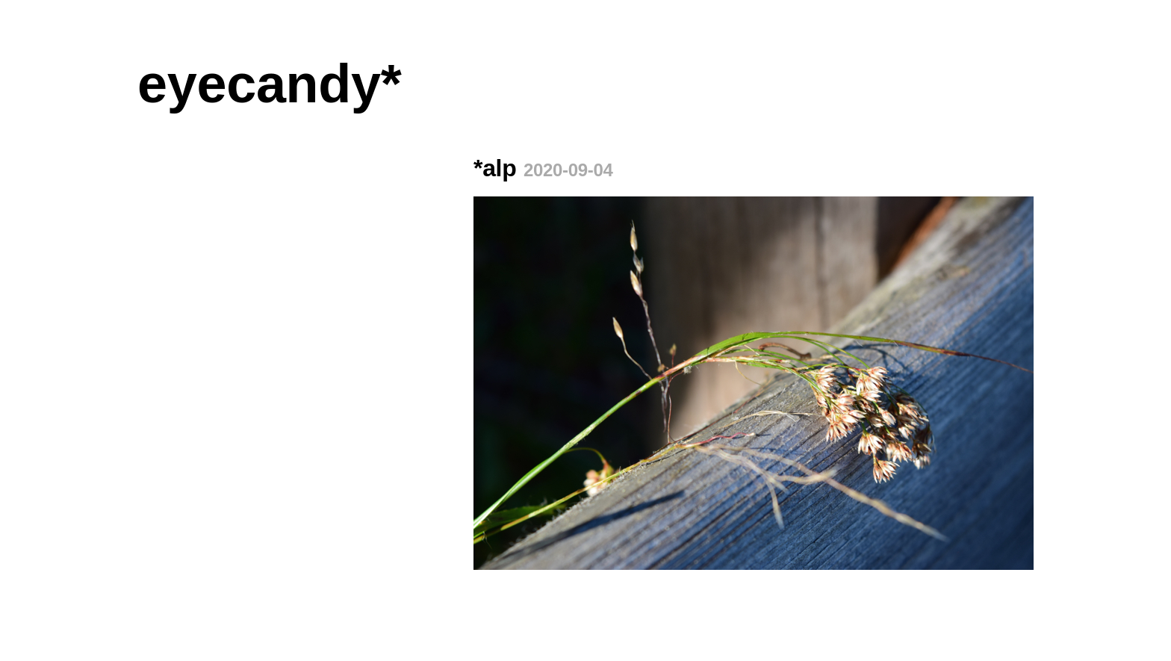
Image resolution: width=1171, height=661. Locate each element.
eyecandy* (269, 84)
